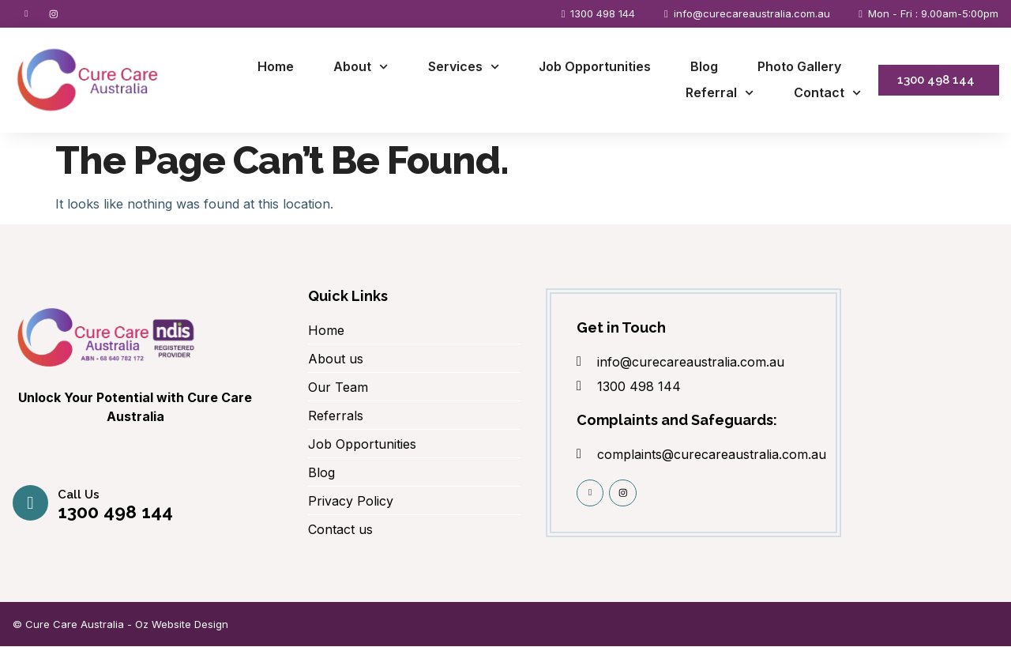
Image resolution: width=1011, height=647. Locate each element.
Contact (827, 94)
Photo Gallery (799, 67)
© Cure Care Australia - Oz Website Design (120, 625)
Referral (720, 94)
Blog (704, 67)
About (360, 67)
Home (275, 67)
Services (463, 67)
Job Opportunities (595, 67)
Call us (79, 496)
